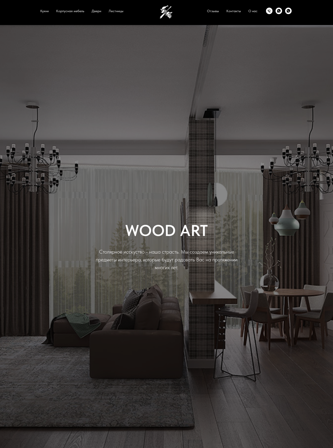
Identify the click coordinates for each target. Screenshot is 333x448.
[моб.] (269, 11)
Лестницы (116, 11)
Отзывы (213, 11)
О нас (252, 11)
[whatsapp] (279, 11)
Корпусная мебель (70, 11)
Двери (96, 11)
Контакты (233, 11)
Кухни (44, 11)
